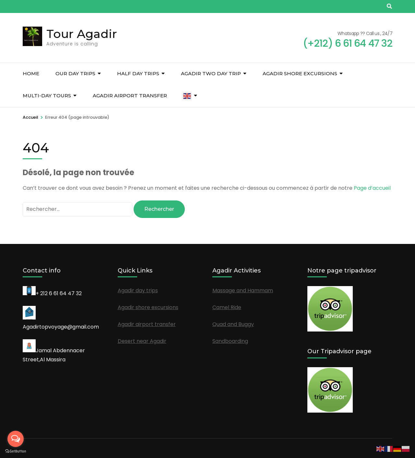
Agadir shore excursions (300, 73)
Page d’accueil (372, 188)
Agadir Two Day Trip (211, 73)
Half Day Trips (138, 73)
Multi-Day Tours (47, 95)
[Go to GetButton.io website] (15, 451)
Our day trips (75, 73)
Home (31, 73)
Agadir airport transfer (130, 95)
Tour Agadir (81, 34)
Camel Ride (226, 307)
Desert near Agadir (142, 341)
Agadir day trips (138, 290)
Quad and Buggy (233, 324)
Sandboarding (230, 341)
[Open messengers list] (15, 439)
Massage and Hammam (242, 290)
